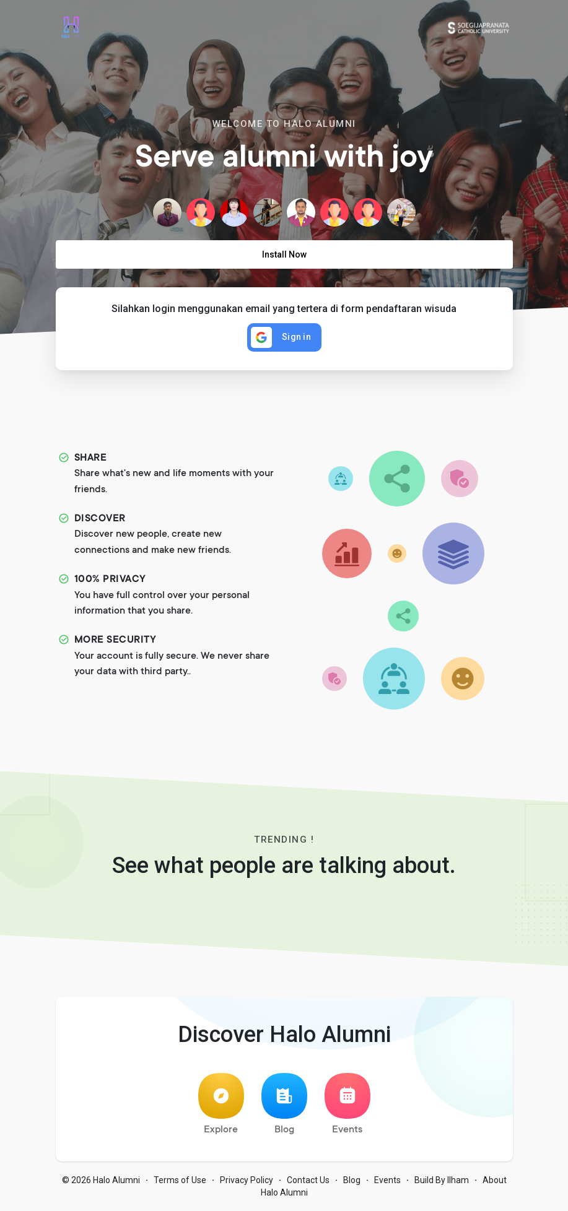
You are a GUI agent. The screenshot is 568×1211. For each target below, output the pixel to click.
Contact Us (308, 1180)
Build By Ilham (441, 1180)
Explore (221, 1104)
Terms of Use (180, 1180)
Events (347, 1104)
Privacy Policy (246, 1180)
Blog (284, 1104)
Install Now (284, 254)
